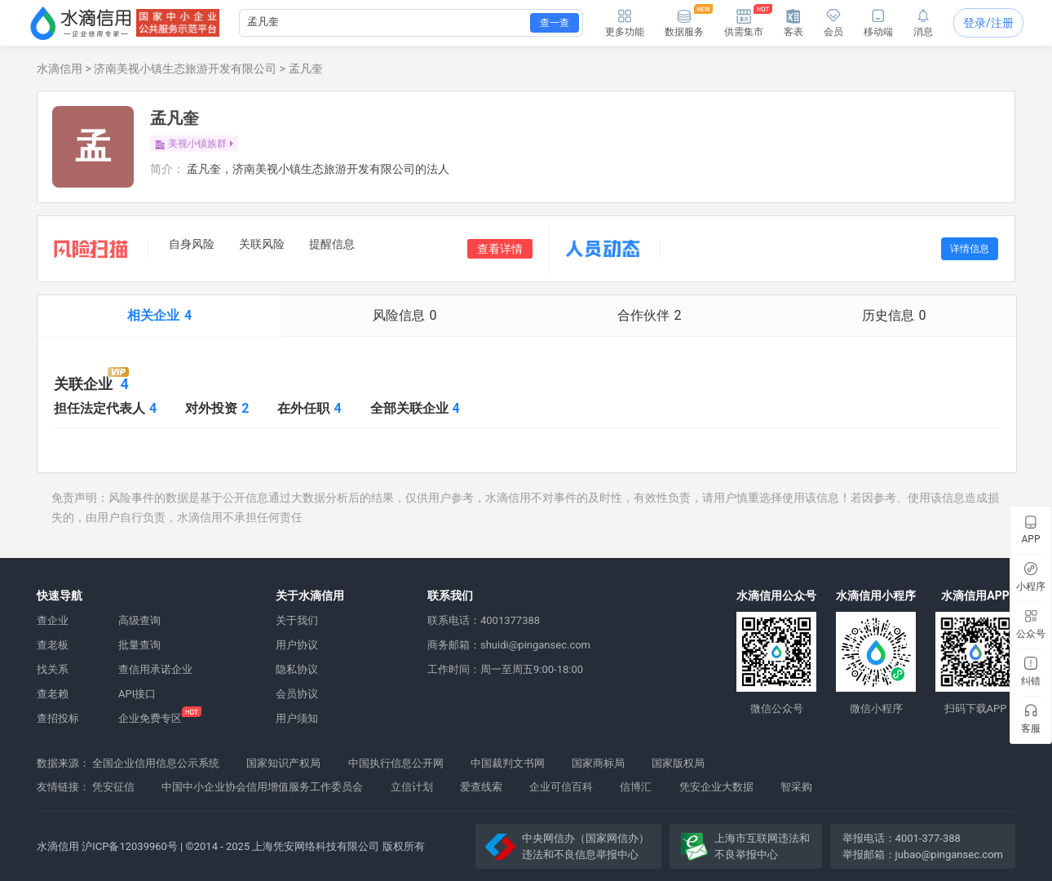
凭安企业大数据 (716, 787)
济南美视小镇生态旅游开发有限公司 (185, 68)
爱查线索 (481, 787)
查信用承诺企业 (155, 669)
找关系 (53, 669)
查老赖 (53, 694)
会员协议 (297, 694)
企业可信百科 (561, 787)
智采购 (796, 787)
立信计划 (412, 787)
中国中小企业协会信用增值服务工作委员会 (262, 787)
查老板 (53, 645)
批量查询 (139, 645)
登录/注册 (988, 22)
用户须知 (297, 718)
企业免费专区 (150, 718)
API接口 (137, 694)
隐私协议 (297, 669)
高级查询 (139, 620)
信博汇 (636, 787)
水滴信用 (59, 68)
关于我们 (297, 620)
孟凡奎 (306, 68)
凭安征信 (113, 787)
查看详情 (500, 248)
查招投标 (58, 718)
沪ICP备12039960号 (130, 846)
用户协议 (297, 645)
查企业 (53, 620)
